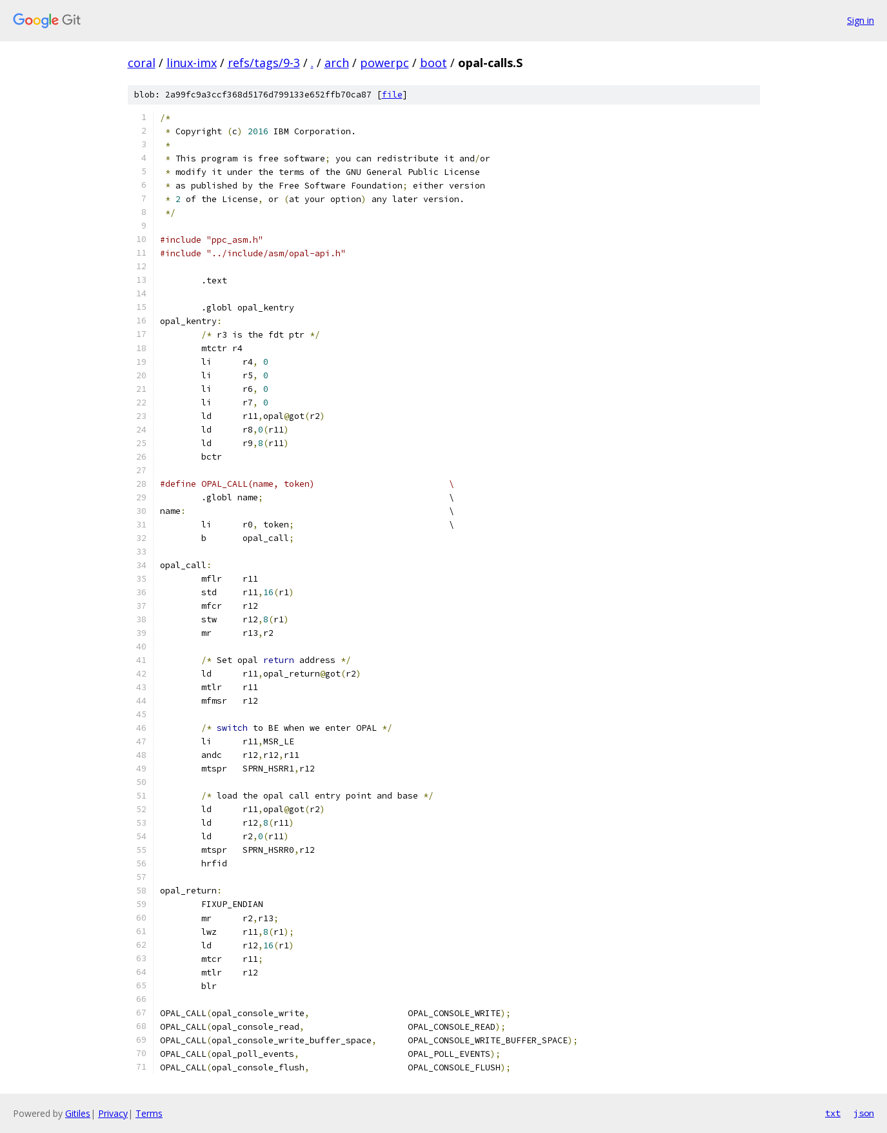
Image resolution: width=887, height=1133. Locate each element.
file (392, 94)
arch (336, 62)
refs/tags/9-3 (264, 62)
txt (833, 1113)
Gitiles (77, 1113)
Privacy (113, 1113)
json (863, 1113)
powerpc (384, 62)
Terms (149, 1113)
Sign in (860, 20)
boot (433, 62)
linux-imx (191, 62)
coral (141, 62)
